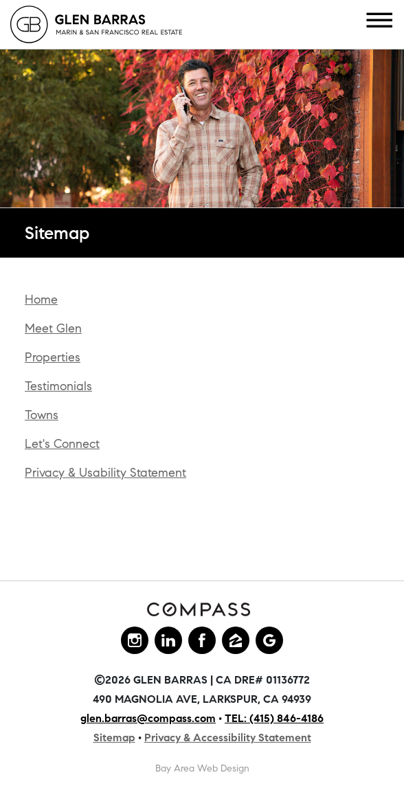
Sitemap (114, 737)
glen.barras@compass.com (148, 718)
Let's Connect (62, 443)
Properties (52, 357)
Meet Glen (53, 328)
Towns (41, 415)
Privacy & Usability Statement (105, 472)
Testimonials (58, 386)
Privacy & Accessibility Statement (227, 737)
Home (41, 299)
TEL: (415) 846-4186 (274, 718)
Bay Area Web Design (202, 768)
